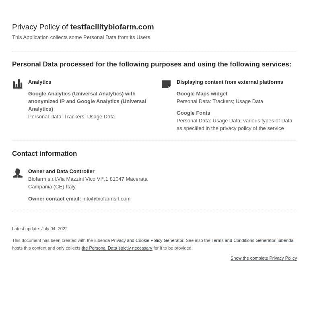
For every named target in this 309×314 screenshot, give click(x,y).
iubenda (285, 240)
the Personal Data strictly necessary (117, 248)
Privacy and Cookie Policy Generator (147, 240)
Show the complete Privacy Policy (264, 258)
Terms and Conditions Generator (243, 240)
